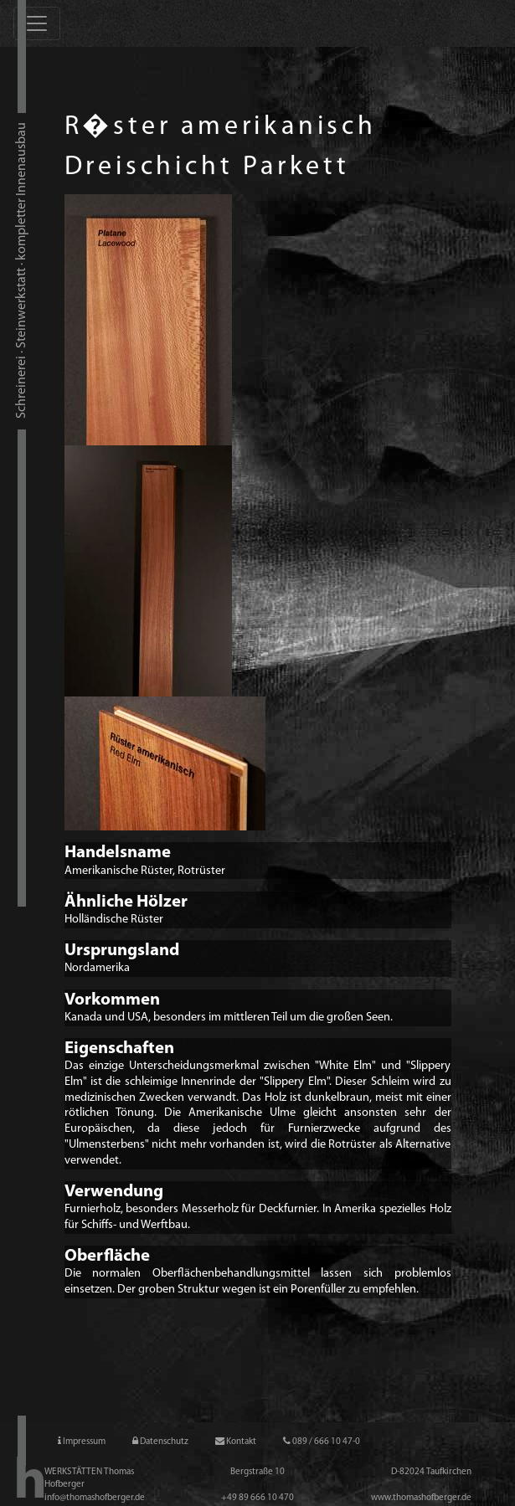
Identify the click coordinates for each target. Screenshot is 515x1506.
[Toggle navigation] (36, 23)
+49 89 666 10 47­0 (257, 1498)
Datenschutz (160, 1442)
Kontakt (235, 1442)
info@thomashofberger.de (94, 1498)
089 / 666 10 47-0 (321, 1442)
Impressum (82, 1442)
